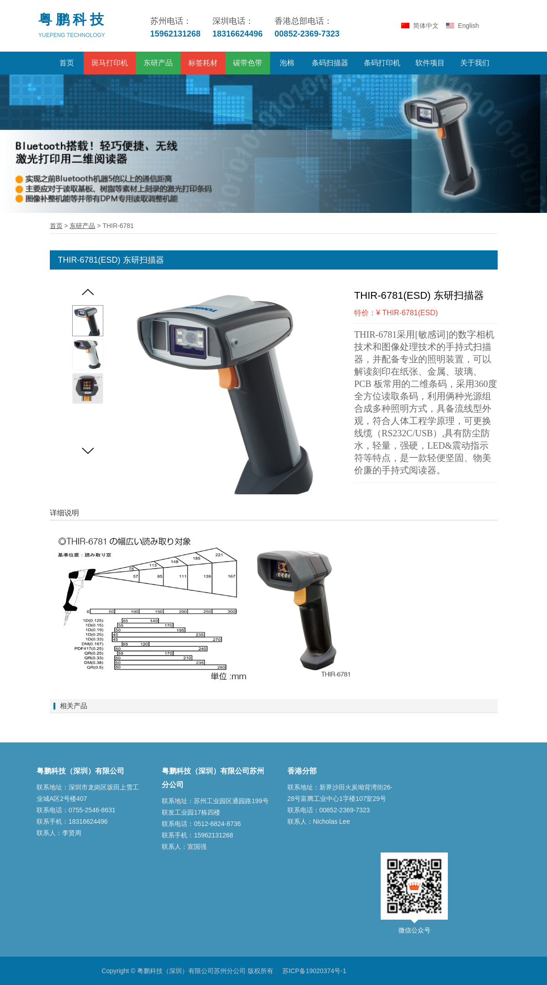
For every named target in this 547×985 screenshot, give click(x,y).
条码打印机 (382, 63)
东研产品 (158, 63)
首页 (66, 63)
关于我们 (474, 63)
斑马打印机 (109, 63)
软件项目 (430, 63)
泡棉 (287, 63)
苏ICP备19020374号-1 (314, 970)
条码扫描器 (330, 63)
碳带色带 (247, 63)
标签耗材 (203, 63)
